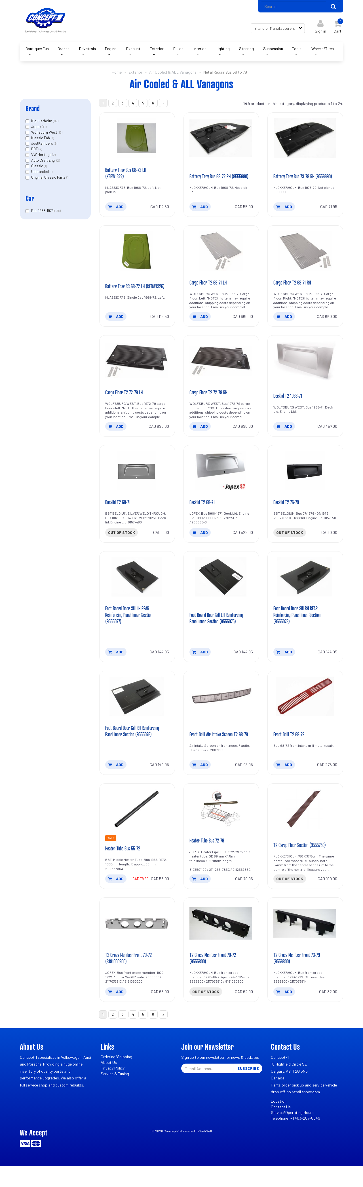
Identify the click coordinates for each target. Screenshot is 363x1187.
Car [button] (30, 200)
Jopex (36, 128)
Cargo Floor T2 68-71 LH (210, 290)
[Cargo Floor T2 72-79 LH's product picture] (137, 369)
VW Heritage (41, 156)
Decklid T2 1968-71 (289, 404)
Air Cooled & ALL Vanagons (173, 74)
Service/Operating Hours (292, 1133)
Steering (246, 50)
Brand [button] (33, 110)
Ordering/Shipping (116, 1077)
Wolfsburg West (44, 134)
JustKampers (42, 145)
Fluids (178, 50)
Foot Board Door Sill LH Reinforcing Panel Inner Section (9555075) (215, 625)
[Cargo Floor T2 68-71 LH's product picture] (221, 255)
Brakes (63, 50)
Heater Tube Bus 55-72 (125, 867)
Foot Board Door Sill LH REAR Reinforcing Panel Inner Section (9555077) (131, 625)
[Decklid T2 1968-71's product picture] (305, 369)
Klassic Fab (41, 139)
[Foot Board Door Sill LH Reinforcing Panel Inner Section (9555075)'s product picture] (221, 587)
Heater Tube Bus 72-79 (209, 859)
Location (278, 1122)
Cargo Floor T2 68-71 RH (294, 290)
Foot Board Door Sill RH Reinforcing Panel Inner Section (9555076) (131, 745)
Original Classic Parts (48, 179)
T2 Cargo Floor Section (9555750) (302, 864)
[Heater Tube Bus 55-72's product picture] (137, 827)
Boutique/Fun (37, 50)
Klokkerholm (42, 123)
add (116, 210)
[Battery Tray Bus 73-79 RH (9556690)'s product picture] (305, 141)
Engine (110, 50)
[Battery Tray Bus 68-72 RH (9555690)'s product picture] (221, 141)
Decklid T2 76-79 (287, 511)
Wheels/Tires (322, 50)
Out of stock (121, 542)
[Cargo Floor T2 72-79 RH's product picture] (221, 369)
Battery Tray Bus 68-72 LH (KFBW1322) (128, 176)
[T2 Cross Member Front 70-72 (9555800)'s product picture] (221, 943)
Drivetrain (87, 50)
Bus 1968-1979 (42, 212)
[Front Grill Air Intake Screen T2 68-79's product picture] (221, 707)
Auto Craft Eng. (43, 162)
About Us (109, 1083)
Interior (199, 50)
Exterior (157, 50)
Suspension (273, 50)
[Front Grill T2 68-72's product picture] (305, 707)
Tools (296, 50)
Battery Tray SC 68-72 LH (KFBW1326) (127, 290)
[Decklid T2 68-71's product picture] (137, 479)
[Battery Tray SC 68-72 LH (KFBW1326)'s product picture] (137, 255)
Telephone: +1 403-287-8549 (295, 1139)
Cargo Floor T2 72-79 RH (210, 401)
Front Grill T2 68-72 (290, 752)
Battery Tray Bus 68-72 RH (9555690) (212, 176)
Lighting (223, 50)
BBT (35, 151)
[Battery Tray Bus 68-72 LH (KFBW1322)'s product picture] (137, 141)
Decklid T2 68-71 (119, 511)
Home (117, 74)
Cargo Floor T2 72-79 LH (126, 401)
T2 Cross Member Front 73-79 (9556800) (299, 978)
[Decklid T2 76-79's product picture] (305, 479)
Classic (37, 168)
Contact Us (281, 1127)
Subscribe (248, 1089)
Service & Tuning (115, 1094)
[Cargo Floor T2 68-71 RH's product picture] (305, 255)
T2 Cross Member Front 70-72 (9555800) (215, 978)
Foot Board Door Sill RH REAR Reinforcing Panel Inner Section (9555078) (299, 625)
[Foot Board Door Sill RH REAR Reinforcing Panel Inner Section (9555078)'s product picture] (305, 587)
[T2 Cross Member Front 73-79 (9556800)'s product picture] (305, 943)
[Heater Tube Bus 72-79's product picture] (221, 827)
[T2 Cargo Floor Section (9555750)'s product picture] (305, 827)
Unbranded (40, 173)
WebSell (205, 1152)
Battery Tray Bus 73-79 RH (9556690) (296, 176)
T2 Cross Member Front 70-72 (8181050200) (131, 978)
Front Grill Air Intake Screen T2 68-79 (216, 749)
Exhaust (133, 50)
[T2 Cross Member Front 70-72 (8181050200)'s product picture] (137, 943)
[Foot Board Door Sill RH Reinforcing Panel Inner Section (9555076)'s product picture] (137, 707)
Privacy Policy (112, 1089)
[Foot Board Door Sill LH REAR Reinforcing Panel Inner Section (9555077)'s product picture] (137, 587)
